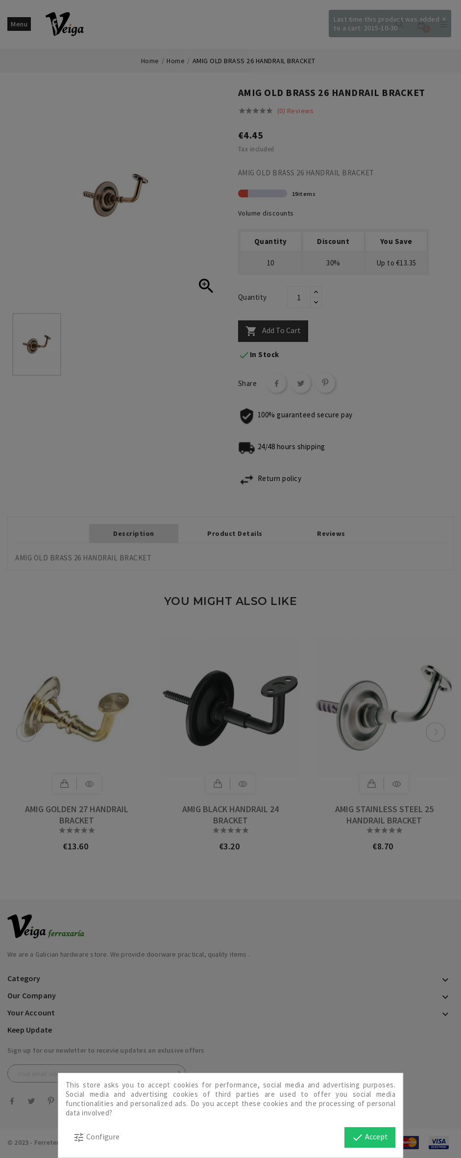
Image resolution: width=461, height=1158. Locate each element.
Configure (96, 1137)
